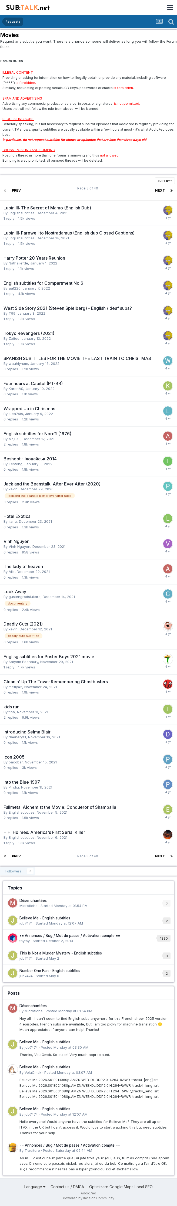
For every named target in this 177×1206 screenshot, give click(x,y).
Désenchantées (33, 900)
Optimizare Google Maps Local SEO (121, 1186)
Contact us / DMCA (67, 1186)
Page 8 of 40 (88, 188)
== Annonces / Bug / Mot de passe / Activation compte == (69, 935)
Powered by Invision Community (88, 1198)
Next (160, 190)
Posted (69, 1011)
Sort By (165, 180)
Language (34, 1186)
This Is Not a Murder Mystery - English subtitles (60, 953)
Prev (16, 190)
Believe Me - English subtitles (44, 918)
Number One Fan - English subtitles (49, 971)
